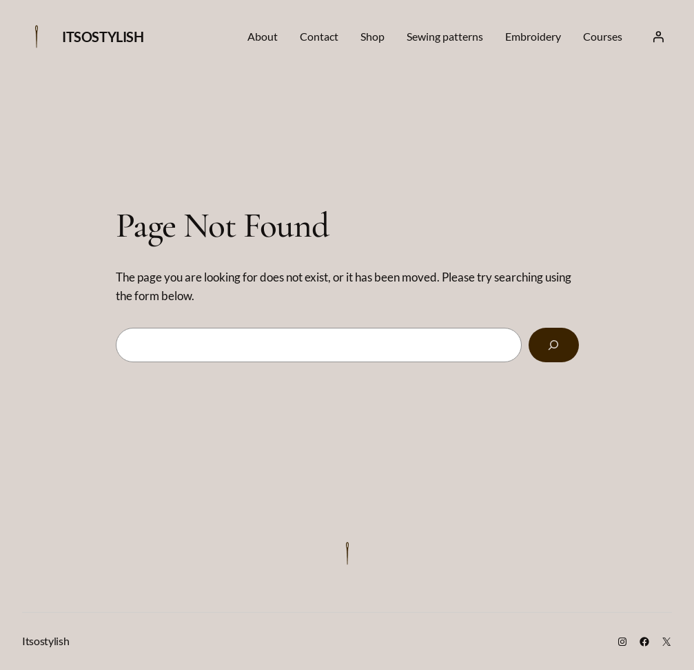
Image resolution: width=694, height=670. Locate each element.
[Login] (658, 36)
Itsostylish (103, 36)
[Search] (554, 345)
